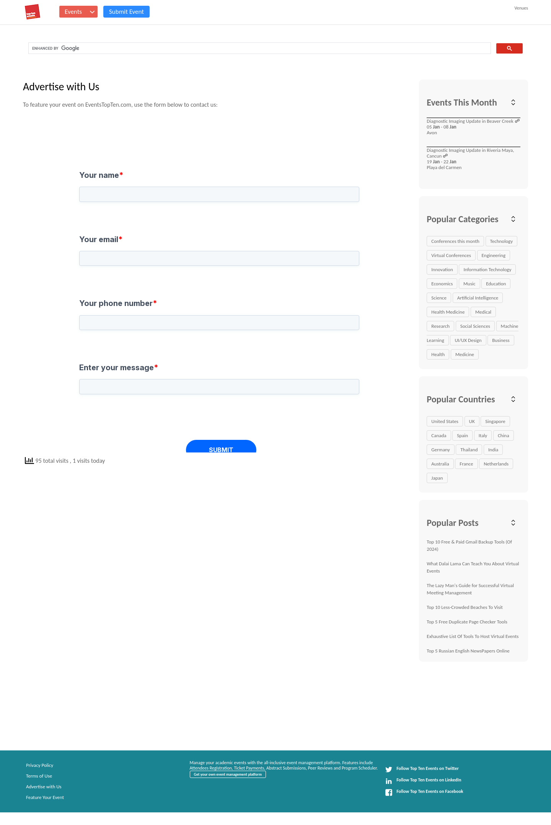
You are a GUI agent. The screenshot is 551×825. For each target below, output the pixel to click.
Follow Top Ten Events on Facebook (424, 792)
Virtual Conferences (451, 255)
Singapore (495, 421)
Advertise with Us (44, 786)
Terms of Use (39, 776)
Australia (440, 464)
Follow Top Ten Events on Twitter (422, 769)
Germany (440, 449)
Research (440, 326)
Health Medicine (448, 312)
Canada (438, 435)
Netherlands (496, 464)
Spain (462, 435)
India (493, 449)
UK (472, 421)
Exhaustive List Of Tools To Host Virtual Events (472, 636)
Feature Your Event (45, 797)
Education (496, 283)
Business (500, 340)
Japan (437, 478)
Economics (442, 283)
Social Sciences (475, 326)
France (466, 464)
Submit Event (126, 12)
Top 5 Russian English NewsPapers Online (468, 651)
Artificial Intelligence (478, 298)
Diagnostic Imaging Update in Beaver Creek (470, 121)
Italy (483, 435)
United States (444, 421)
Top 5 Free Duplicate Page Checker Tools (467, 622)
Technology (501, 241)
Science (439, 298)
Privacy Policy (39, 765)
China (503, 435)
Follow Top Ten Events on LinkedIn (423, 781)
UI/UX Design (468, 340)
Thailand (469, 449)
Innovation (442, 269)
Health (438, 354)
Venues (521, 8)
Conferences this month (455, 241)
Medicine (464, 354)
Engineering (494, 255)
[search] (259, 48)
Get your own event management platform (228, 774)
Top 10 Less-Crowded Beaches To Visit (465, 607)
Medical (483, 312)
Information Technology (487, 269)
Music (469, 283)
